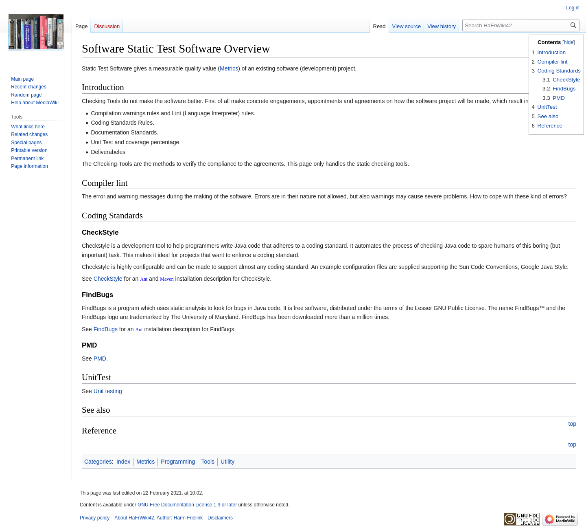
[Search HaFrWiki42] (520, 25)
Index (123, 461)
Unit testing (108, 391)
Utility (227, 461)
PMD (100, 358)
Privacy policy (94, 518)
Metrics (229, 68)
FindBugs (106, 329)
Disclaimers (220, 518)
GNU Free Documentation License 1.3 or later (187, 505)
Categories (98, 461)
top (572, 423)
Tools (207, 461)
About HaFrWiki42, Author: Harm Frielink (158, 518)
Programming (178, 461)
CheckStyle (108, 278)
